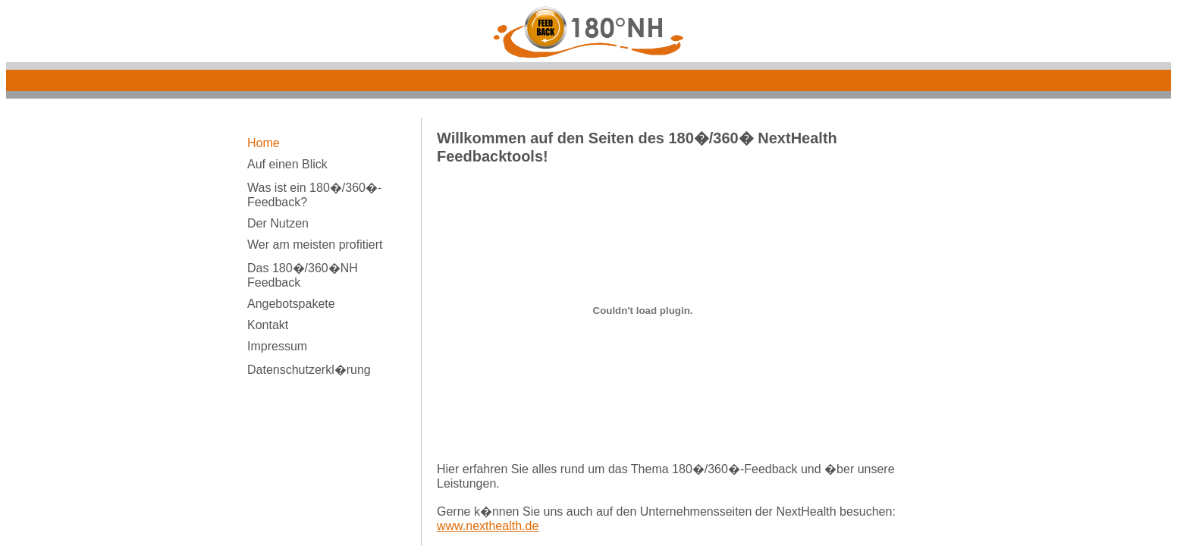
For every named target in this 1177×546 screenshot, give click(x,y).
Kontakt (267, 324)
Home (263, 142)
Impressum (277, 346)
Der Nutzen (278, 223)
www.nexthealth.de (487, 525)
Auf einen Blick (287, 164)
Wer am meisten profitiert (314, 244)
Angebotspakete (291, 303)
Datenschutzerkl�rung (309, 369)
